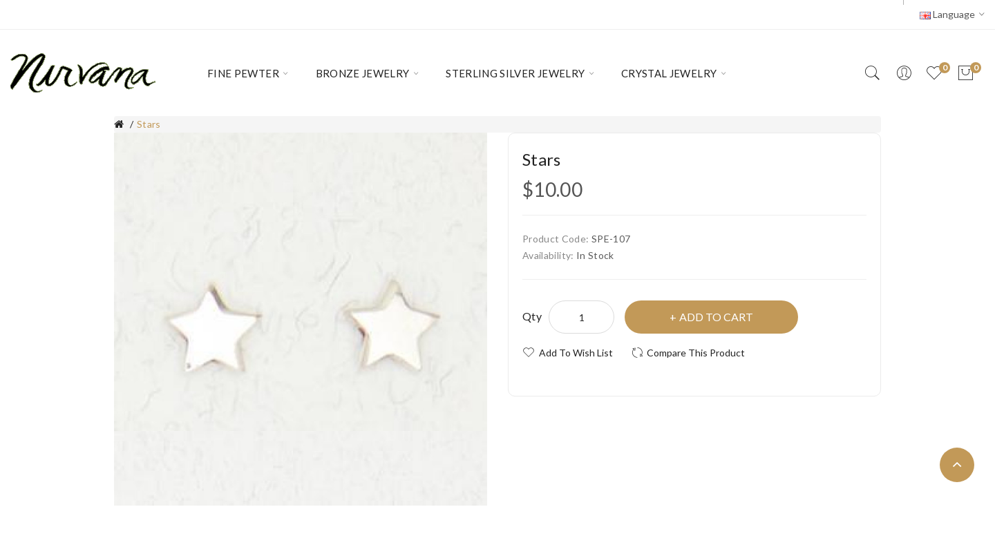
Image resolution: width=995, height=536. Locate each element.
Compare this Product (696, 352)
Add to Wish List (576, 352)
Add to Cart (716, 316)
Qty (532, 316)
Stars (149, 124)
